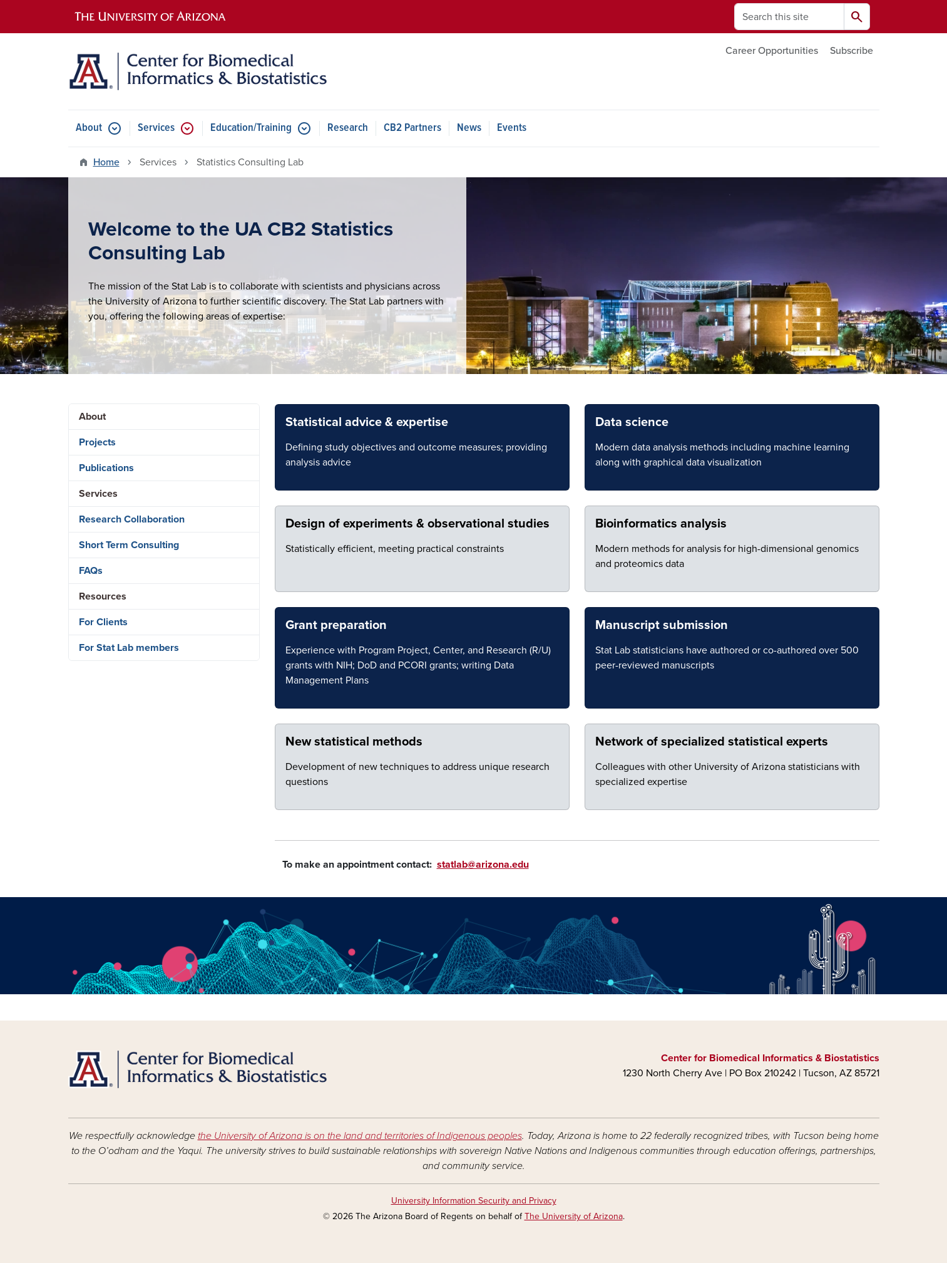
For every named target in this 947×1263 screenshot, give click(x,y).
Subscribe (851, 50)
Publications (106, 468)
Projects (97, 442)
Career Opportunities (771, 50)
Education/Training (251, 128)
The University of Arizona (574, 1216)
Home (106, 162)
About (89, 128)
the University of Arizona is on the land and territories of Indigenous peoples (360, 1136)
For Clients (103, 622)
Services (156, 128)
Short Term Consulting (129, 545)
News (469, 128)
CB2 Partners (412, 128)
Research (347, 128)
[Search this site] (789, 16)
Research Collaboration (132, 519)
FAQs (91, 570)
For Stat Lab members (129, 648)
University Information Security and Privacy (473, 1200)
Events (511, 128)
